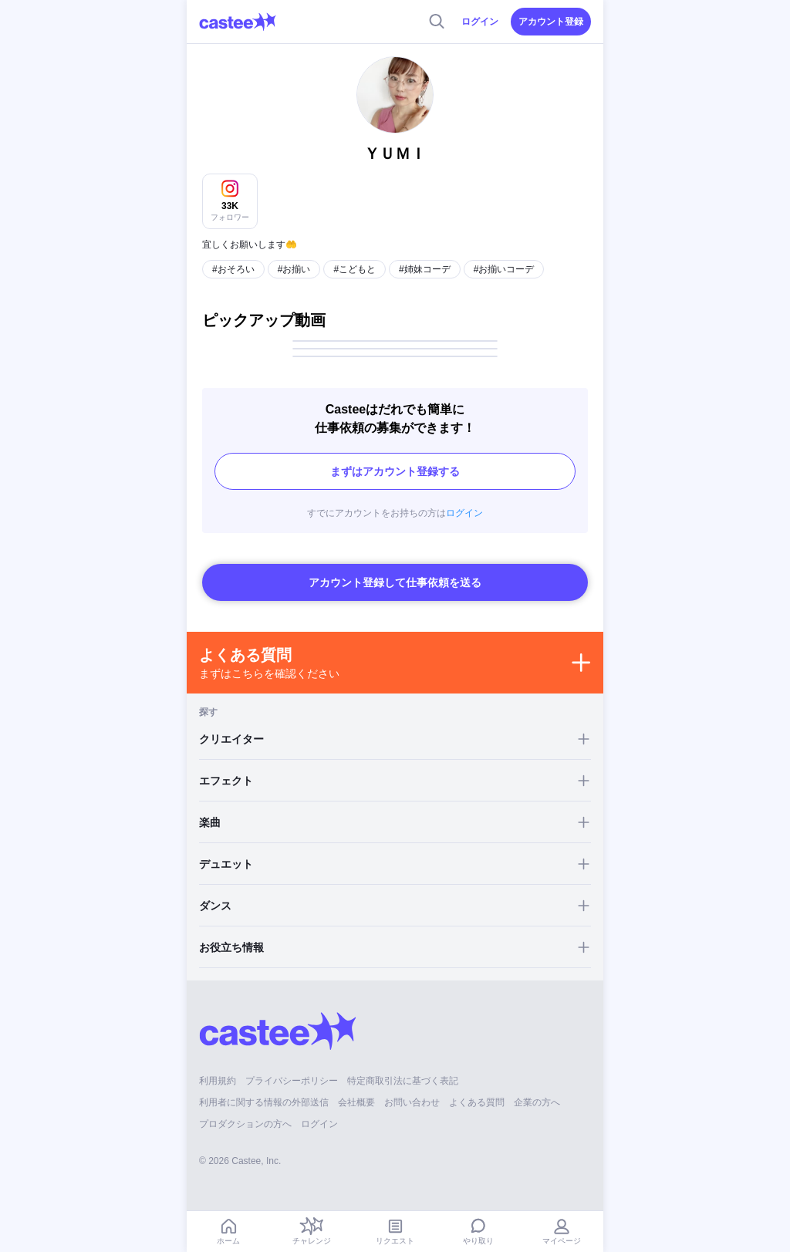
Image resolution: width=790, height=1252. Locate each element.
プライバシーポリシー (291, 1080)
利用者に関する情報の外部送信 (264, 1102)
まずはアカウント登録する (395, 471)
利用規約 (217, 1080)
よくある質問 (477, 1102)
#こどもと (354, 269)
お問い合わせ (412, 1102)
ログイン (479, 21)
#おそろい (233, 269)
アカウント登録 (550, 21)
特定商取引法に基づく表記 (402, 1080)
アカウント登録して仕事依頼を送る (395, 582)
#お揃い (294, 269)
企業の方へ (537, 1102)
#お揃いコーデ (504, 269)
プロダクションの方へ (245, 1124)
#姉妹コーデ (425, 269)
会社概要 (356, 1102)
